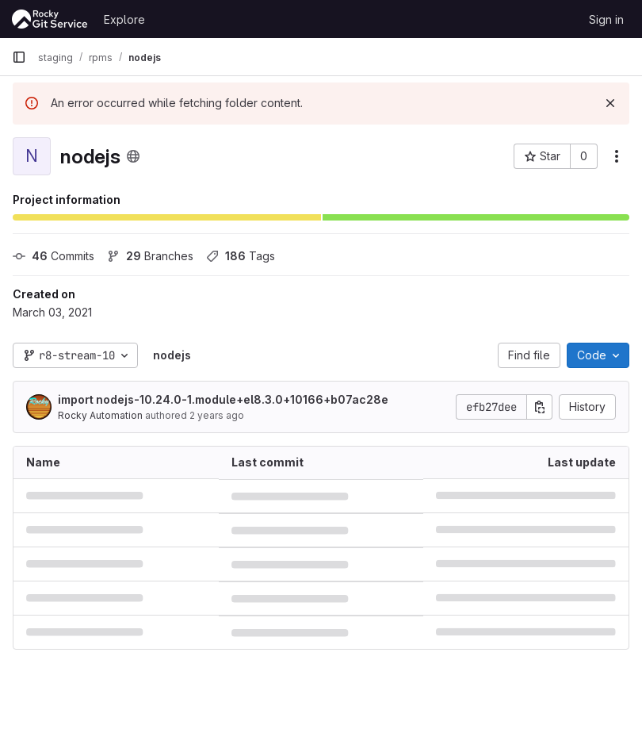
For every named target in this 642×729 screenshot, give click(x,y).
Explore (124, 19)
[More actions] (616, 156)
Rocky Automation (100, 415)
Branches (150, 256)
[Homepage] (50, 19)
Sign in (606, 19)
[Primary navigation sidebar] (19, 57)
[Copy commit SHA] (539, 407)
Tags (240, 256)
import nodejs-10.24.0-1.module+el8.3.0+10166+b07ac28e (223, 399)
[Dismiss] (610, 103)
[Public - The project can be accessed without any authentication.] (133, 156)
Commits (53, 256)
